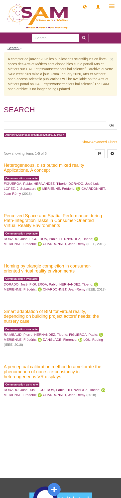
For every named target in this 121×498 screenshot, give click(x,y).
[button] (84, 6)
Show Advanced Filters (99, 142)
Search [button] (14, 48)
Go (111, 125)
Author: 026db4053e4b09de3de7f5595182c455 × (34, 134)
